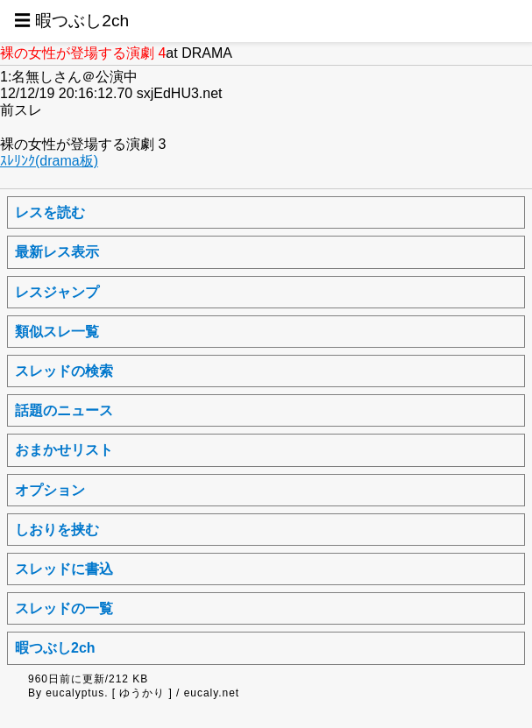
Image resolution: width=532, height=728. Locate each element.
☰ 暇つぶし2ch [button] (71, 20)
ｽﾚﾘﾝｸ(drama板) (49, 160)
